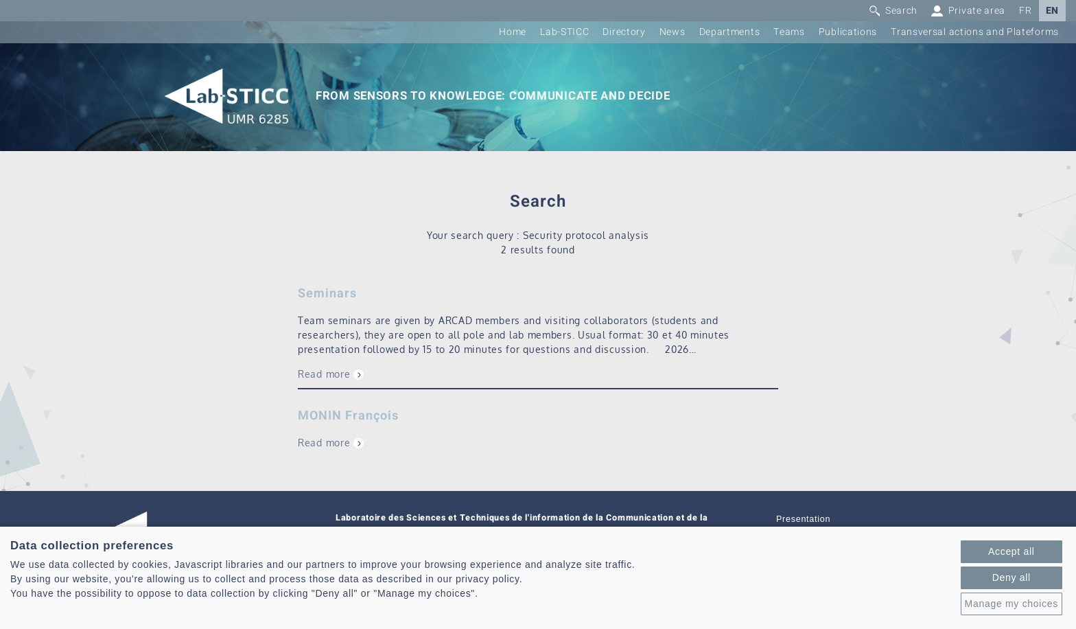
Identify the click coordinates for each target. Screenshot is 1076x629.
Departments (729, 32)
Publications (848, 32)
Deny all (1011, 577)
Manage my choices (1011, 603)
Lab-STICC (564, 32)
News (672, 32)
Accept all (1011, 551)
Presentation (803, 519)
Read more (324, 374)
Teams (789, 32)
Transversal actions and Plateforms (975, 32)
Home (512, 32)
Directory (624, 32)
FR (1025, 10)
